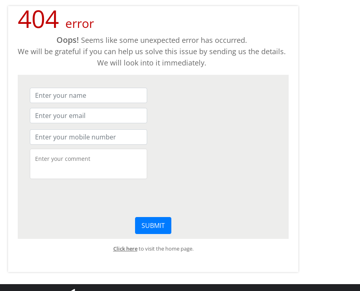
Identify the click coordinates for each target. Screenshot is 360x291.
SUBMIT (153, 225)
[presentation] (91, 197)
